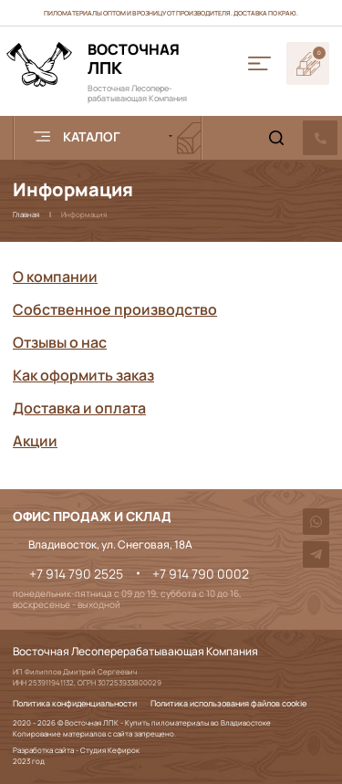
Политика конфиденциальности (75, 703)
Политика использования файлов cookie (228, 703)
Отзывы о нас (60, 342)
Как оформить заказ (83, 375)
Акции (35, 441)
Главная (26, 214)
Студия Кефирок (110, 750)
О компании (55, 277)
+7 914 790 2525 (76, 574)
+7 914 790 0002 (200, 574)
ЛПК (134, 58)
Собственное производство (115, 309)
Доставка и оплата (79, 408)
